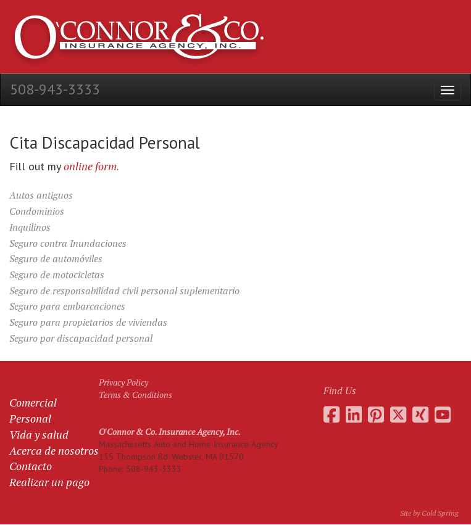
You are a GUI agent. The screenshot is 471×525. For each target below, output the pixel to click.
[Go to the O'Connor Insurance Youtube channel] (443, 414)
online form (90, 166)
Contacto (30, 465)
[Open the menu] (447, 90)
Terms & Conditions (135, 394)
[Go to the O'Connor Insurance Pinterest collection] (376, 414)
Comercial (33, 402)
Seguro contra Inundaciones (68, 243)
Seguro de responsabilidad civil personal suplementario (124, 290)
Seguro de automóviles (55, 258)
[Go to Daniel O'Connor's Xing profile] (420, 414)
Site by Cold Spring (429, 513)
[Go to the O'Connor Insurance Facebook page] (331, 414)
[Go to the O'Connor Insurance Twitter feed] (398, 414)
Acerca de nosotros (54, 450)
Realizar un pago (49, 481)
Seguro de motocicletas (56, 274)
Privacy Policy (123, 382)
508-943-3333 (55, 89)
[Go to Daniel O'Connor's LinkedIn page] (354, 414)
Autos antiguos (41, 195)
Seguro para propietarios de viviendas (88, 322)
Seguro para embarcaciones (67, 306)
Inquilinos (30, 227)
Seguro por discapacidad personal (80, 338)
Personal (30, 418)
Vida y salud (39, 434)
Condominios (36, 211)
